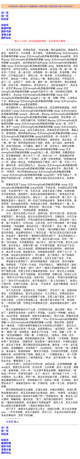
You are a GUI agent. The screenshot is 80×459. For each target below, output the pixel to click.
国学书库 (6, 31)
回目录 (5, 19)
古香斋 (9, 421)
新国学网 (6, 28)
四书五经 (13, 6)
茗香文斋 (43, 6)
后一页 (5, 12)
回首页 (5, 25)
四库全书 (23, 6)
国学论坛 (6, 38)
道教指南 (33, 6)
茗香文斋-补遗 (55, 6)
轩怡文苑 (67, 6)
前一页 (5, 16)
